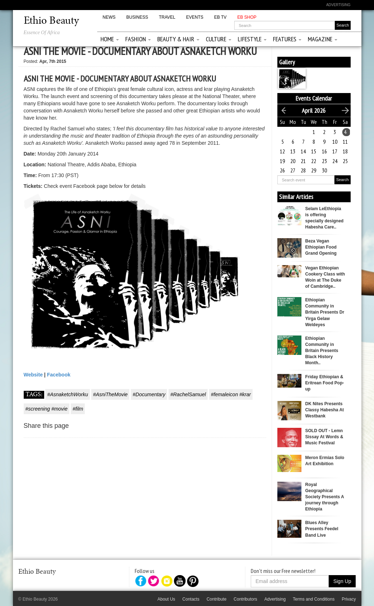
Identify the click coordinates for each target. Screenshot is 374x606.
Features (287, 39)
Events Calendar (314, 98)
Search (342, 179)
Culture (218, 39)
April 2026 (313, 110)
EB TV (220, 17)
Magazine (322, 39)
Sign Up (342, 581)
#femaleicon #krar (231, 394)
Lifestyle (252, 39)
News (109, 17)
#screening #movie (47, 409)
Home (110, 39)
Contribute (216, 599)
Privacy (349, 599)
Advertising (338, 5)
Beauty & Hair (178, 39)
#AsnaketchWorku (67, 394)
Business (137, 17)
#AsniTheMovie (110, 394)
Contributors (245, 599)
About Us (166, 599)
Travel (167, 17)
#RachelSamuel (188, 394)
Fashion (138, 39)
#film (78, 409)
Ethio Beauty (51, 21)
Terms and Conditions (313, 599)
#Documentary (149, 394)
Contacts (191, 599)
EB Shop (246, 17)
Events (194, 17)
